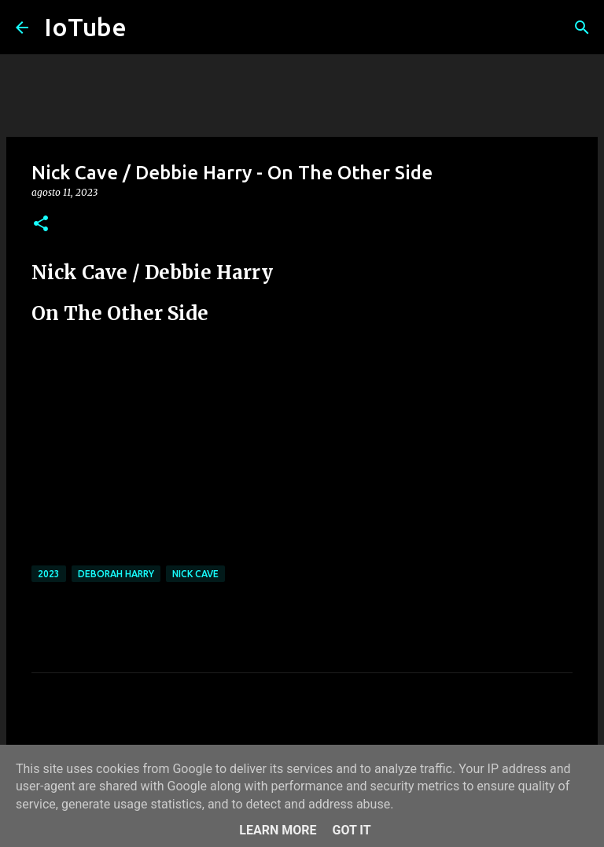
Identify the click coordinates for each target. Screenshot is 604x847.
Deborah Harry (116, 574)
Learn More (277, 830)
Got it (351, 830)
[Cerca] (582, 27)
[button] (40, 224)
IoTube (85, 27)
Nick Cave (195, 574)
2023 (49, 574)
